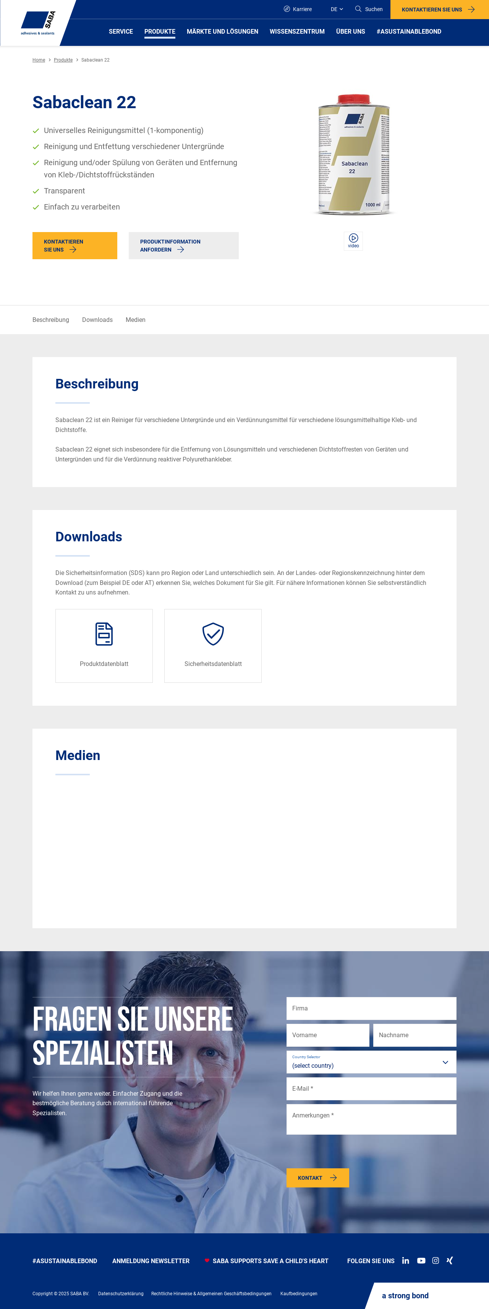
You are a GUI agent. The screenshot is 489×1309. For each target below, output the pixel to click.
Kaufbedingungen (298, 1293)
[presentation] (345, 1153)
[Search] (369, 9)
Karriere (298, 9)
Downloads (97, 319)
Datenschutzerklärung (121, 1293)
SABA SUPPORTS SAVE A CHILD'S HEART (267, 1261)
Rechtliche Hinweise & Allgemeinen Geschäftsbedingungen (211, 1293)
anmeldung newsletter (150, 1261)
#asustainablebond (64, 1261)
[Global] (333, 9)
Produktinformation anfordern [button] (170, 246)
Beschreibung (50, 319)
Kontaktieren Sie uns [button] (432, 9)
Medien (136, 319)
